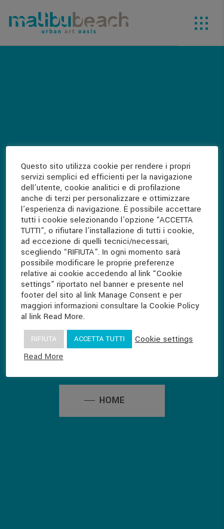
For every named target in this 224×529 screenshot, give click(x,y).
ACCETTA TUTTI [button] (99, 339)
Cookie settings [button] (164, 339)
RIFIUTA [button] (44, 339)
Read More (43, 356)
